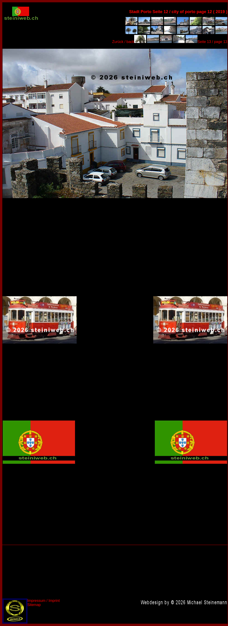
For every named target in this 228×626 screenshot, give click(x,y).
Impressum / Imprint (43, 601)
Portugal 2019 (115, 123)
